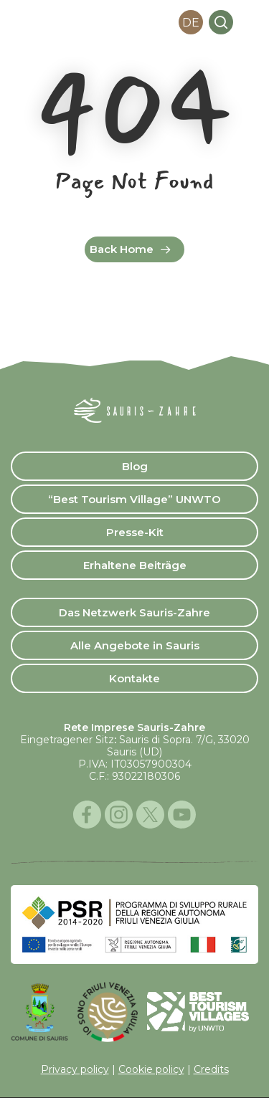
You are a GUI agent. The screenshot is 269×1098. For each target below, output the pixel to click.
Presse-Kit (135, 532)
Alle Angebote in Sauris (134, 645)
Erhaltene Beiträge (135, 565)
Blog (135, 466)
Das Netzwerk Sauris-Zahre (134, 612)
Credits (211, 1069)
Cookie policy (151, 1069)
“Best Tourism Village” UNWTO (134, 499)
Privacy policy (75, 1069)
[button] (250, 22)
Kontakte (134, 678)
